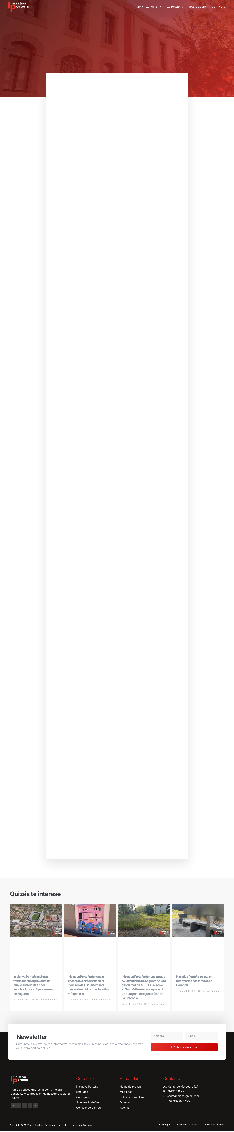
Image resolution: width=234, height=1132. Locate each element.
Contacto (219, 6)
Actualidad (175, 6)
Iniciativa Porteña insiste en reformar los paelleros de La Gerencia (194, 982)
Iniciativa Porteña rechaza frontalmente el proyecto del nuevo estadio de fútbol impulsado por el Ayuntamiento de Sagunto (33, 986)
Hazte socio (197, 6)
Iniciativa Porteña (148, 6)
